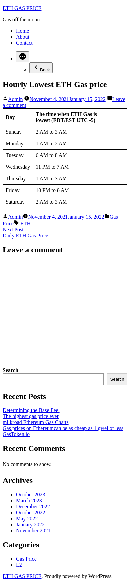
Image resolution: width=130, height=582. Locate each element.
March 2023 (29, 500)
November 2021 (33, 530)
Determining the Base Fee (31, 410)
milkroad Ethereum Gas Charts (36, 422)
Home (22, 31)
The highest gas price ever (31, 416)
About (22, 37)
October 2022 (30, 512)
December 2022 (33, 506)
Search (10, 370)
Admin (15, 99)
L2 (19, 565)
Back (41, 67)
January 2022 (30, 524)
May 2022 (27, 518)
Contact (24, 43)
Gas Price (26, 559)
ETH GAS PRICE (22, 8)
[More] (22, 56)
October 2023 (30, 494)
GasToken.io (16, 434)
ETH (25, 223)
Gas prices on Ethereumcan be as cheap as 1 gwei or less (63, 428)
